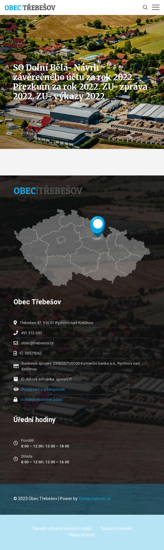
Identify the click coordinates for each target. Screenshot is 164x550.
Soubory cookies (116, 528)
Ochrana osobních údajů (41, 399)
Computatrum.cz (95, 498)
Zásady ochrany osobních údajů (62, 528)
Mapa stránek (82, 534)
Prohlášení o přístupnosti (43, 389)
